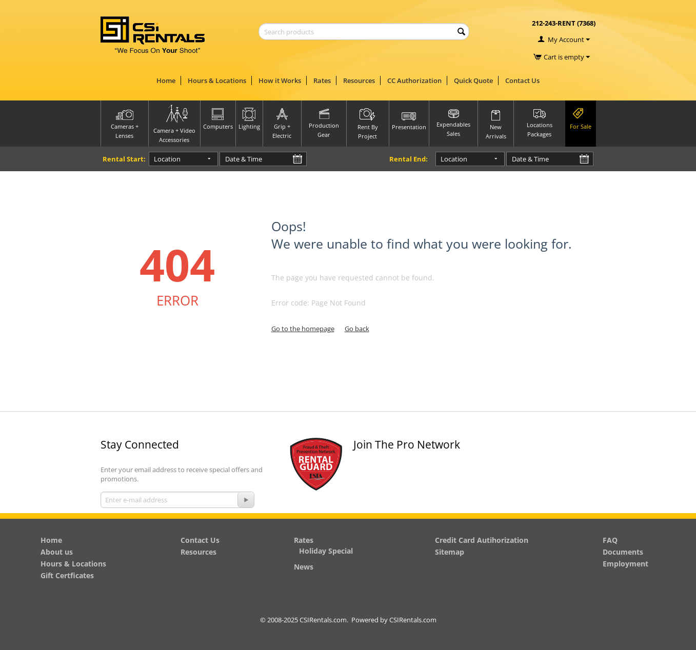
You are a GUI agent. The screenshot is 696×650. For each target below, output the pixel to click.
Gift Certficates (67, 575)
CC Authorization (414, 80)
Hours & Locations (217, 80)
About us (57, 552)
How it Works (279, 80)
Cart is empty (567, 57)
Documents (623, 552)
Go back (357, 328)
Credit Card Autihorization (481, 540)
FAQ (610, 540)
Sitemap (449, 552)
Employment (625, 563)
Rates (322, 80)
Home (165, 80)
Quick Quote (473, 80)
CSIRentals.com (412, 619)
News (303, 567)
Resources (359, 80)
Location (167, 159)
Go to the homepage (302, 328)
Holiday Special (326, 551)
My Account (566, 39)
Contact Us (522, 80)
